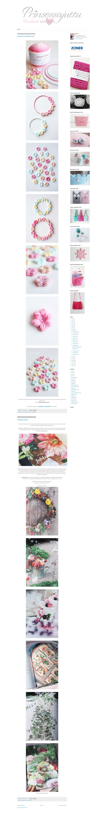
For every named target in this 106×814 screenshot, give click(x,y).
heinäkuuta (74, 340)
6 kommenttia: (25, 798)
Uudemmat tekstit (21, 805)
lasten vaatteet (74, 389)
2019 (72, 327)
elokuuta (74, 338)
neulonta (73, 394)
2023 (72, 320)
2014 (72, 362)
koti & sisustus (74, 386)
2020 (72, 326)
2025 (72, 319)
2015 (72, 360)
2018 (72, 329)
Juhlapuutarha (22, 420)
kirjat (23, 800)
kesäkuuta (74, 341)
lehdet (72, 391)
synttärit (72, 400)
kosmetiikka (73, 385)
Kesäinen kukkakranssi (25, 36)
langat (72, 388)
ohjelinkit (73, 397)
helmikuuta (74, 352)
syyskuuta (74, 336)
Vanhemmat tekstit (62, 805)
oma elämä (29, 800)
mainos (25, 800)
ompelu (72, 399)
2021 (72, 324)
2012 (72, 365)
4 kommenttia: (25, 410)
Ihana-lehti (73, 377)
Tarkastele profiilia (78, 38)
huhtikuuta (74, 345)
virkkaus (73, 403)
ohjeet (72, 395)
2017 (72, 356)
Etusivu (18, 29)
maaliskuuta (75, 351)
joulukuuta (74, 331)
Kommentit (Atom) (23, 807)
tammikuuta (74, 354)
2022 (72, 322)
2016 (72, 358)
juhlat (72, 380)
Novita (72, 378)
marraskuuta (75, 333)
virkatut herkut (74, 402)
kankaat (72, 382)
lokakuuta (74, 334)
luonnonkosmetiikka (75, 392)
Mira (78, 33)
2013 (72, 363)
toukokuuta (74, 343)
